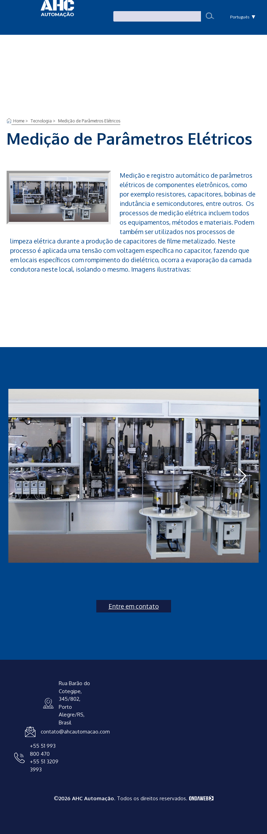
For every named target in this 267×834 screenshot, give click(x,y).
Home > (21, 120)
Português (243, 16)
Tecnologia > (43, 120)
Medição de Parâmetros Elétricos (89, 120)
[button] (241, 475)
